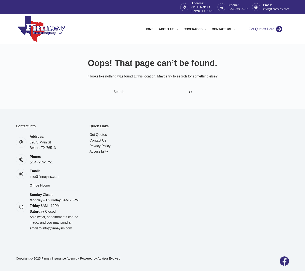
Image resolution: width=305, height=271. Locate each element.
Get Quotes (98, 134)
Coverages (196, 29)
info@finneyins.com (276, 9)
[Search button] (190, 92)
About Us (169, 29)
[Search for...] (148, 92)
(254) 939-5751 (239, 9)
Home (149, 29)
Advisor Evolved (108, 258)
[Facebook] (284, 261)
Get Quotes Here (265, 29)
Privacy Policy (100, 146)
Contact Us (224, 29)
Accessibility (99, 151)
